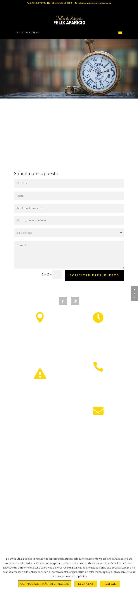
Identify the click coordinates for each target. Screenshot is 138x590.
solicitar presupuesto (94, 275)
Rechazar (85, 583)
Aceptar (110, 583)
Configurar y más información (44, 583)
